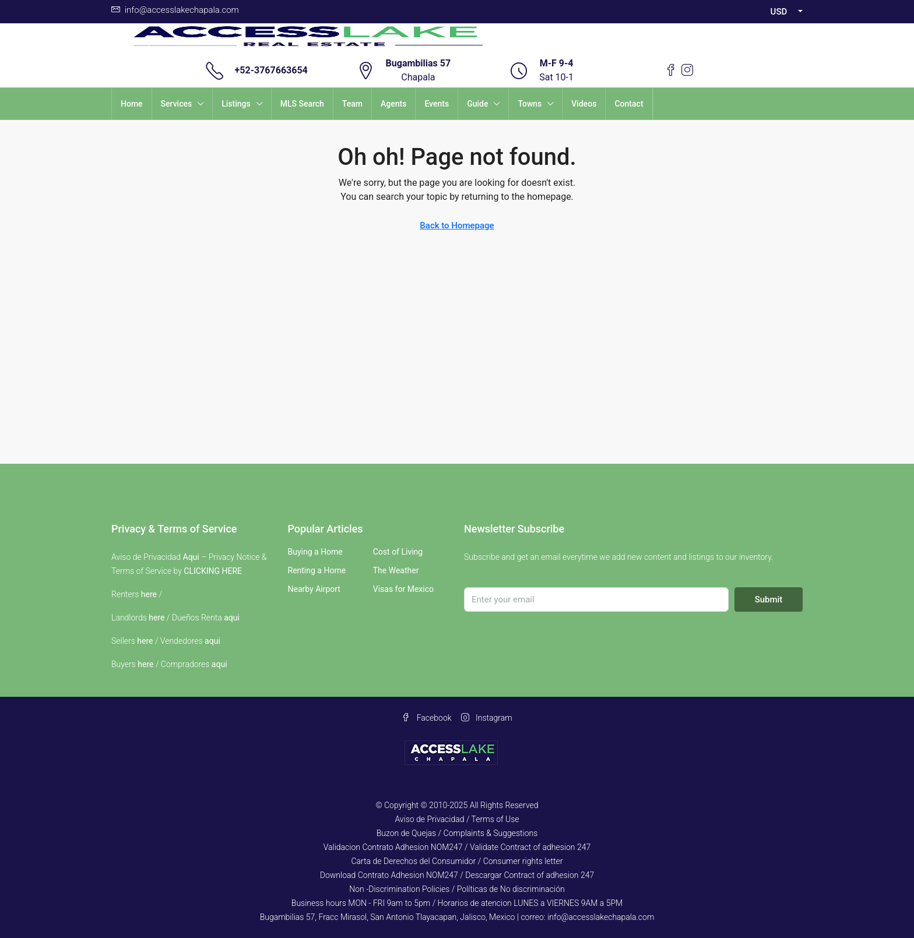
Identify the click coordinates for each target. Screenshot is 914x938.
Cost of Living (398, 551)
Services (176, 103)
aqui (232, 617)
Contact (628, 103)
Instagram (486, 717)
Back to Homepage (457, 225)
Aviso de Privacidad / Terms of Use (457, 819)
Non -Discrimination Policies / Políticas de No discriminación (456, 889)
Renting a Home (317, 570)
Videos (583, 103)
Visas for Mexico (403, 589)
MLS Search (302, 103)
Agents (393, 103)
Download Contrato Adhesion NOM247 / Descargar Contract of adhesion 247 (457, 875)
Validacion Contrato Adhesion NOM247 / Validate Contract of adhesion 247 (457, 847)
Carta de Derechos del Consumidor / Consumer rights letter (457, 861)
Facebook (426, 717)
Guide (477, 103)
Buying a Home (315, 551)
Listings (236, 103)
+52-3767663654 (271, 70)
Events (436, 103)
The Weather (396, 570)
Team (352, 103)
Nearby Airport (314, 589)
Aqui (191, 557)
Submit (769, 599)
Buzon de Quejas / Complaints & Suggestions (457, 833)
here (149, 594)
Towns (530, 103)
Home (132, 103)
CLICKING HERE (213, 571)
